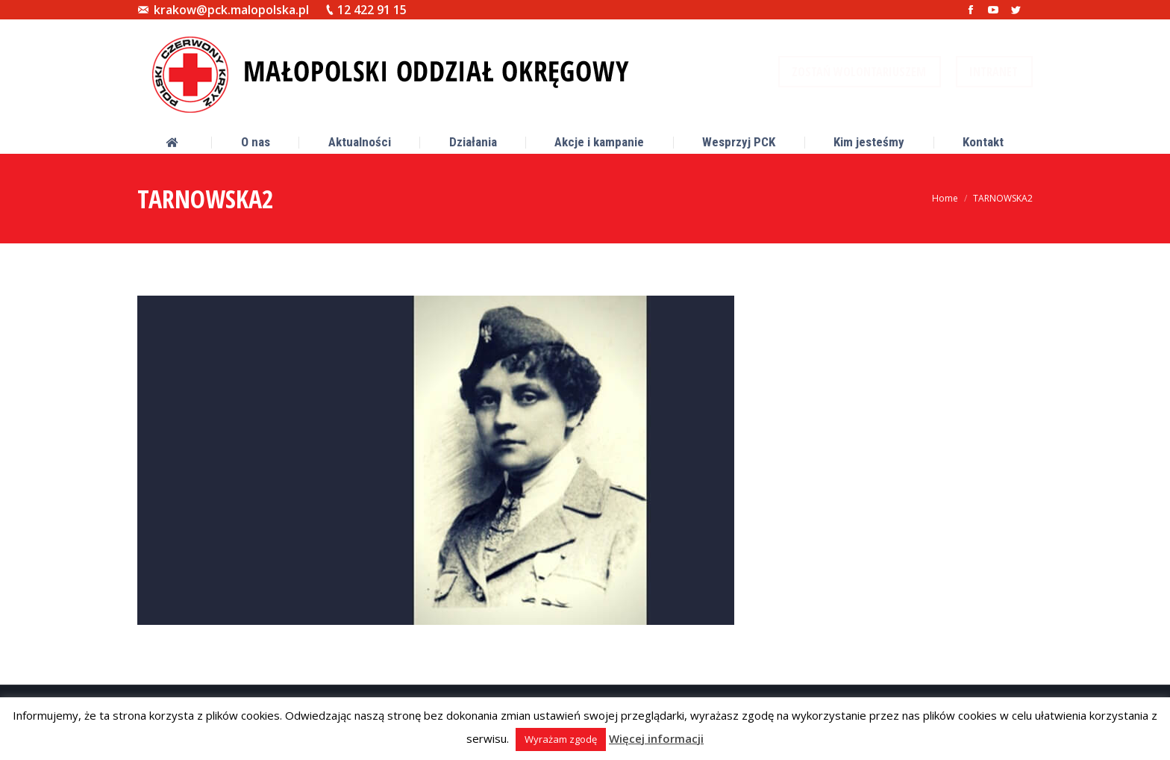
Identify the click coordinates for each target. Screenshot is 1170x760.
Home (945, 198)
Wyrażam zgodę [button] (561, 739)
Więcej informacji (656, 738)
